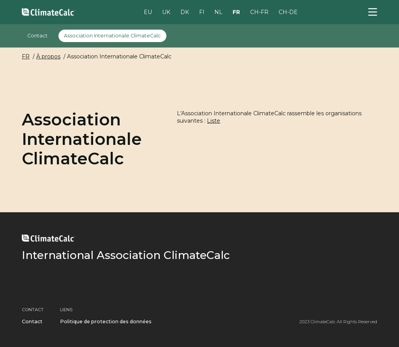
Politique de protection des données (106, 321)
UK (166, 11)
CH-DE (288, 11)
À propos (48, 56)
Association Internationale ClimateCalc (112, 36)
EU (148, 11)
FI (202, 11)
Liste (213, 120)
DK (184, 11)
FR (236, 11)
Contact (37, 36)
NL (218, 11)
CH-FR (259, 11)
